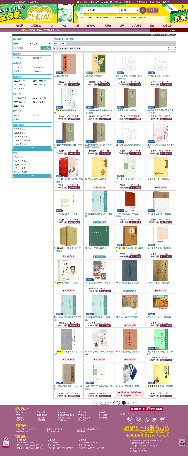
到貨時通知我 (99, 222)
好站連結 (82, 420)
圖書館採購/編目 (65, 418)
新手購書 (103, 415)
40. (160, 386)
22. (96, 248)
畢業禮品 (81, 431)
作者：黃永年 (59, 43)
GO (142, 10)
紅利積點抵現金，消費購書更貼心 (40, 30)
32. (159, 317)
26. (99, 283)
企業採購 (20, 2)
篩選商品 (46, 48)
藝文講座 (155, 2)
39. (128, 386)
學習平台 (168, 2)
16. (158, 179)
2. (94, 76)
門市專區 (41, 412)
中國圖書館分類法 (66, 415)
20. (159, 214)
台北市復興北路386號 (25, 442)
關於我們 (20, 412)
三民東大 (91, 25)
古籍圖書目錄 (22, 431)
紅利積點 (103, 412)
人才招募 (62, 412)
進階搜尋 (152, 10)
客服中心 (128, 2)
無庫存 (122, 84)
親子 (121, 25)
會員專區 (82, 2)
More (32, 147)
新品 (36, 25)
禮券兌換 (82, 412)
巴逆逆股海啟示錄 (138, 17)
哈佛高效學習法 (121, 17)
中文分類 (20, 415)
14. (96, 179)
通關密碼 (20, 418)
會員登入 (33, 2)
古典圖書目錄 (52, 431)
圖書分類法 (42, 415)
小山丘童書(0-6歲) (54, 429)
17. (67, 214)
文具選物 (137, 25)
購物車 (94, 2)
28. (158, 283)
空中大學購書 (84, 418)
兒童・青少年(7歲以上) (87, 429)
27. (128, 283)
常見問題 (82, 415)
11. (129, 145)
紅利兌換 (115, 2)
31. (127, 317)
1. (61, 76)
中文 (51, 25)
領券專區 (142, 2)
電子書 (107, 25)
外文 (64, 25)
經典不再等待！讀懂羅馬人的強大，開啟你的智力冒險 (168, 35)
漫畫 (152, 25)
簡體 (76, 25)
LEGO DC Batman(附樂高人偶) (99, 17)
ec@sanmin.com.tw (34, 448)
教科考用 (167, 25)
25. (67, 283)
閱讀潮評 (41, 420)
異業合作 (20, 420)
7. (127, 110)
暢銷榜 (19, 25)
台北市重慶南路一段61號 (89, 442)
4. (158, 76)
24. (159, 248)
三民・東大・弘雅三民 (26, 429)
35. (128, 351)
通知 (104, 2)
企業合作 (103, 418)
